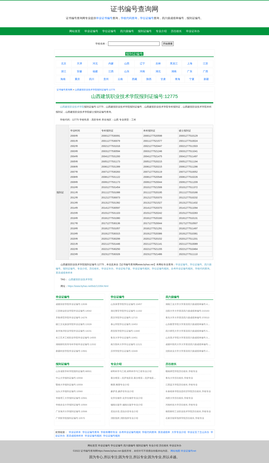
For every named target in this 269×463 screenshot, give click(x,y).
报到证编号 (145, 31)
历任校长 (176, 31)
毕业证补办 (193, 31)
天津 (79, 63)
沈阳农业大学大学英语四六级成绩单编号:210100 (190, 351)
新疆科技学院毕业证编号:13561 (71, 351)
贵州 (106, 79)
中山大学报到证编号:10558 (69, 378)
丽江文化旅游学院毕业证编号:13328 (74, 324)
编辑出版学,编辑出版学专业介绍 (127, 404)
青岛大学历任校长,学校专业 (179, 378)
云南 (120, 79)
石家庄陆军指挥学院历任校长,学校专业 (185, 418)
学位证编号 (147, 18)
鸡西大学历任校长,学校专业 (179, 398)
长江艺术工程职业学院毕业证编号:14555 (76, 337)
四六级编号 (127, 31)
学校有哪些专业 (109, 432)
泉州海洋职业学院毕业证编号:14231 (74, 331)
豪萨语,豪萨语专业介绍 (122, 391)
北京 (63, 63)
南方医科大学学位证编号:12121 (126, 344)
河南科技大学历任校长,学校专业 (181, 404)
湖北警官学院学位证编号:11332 (126, 311)
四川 (91, 79)
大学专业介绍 (179, 432)
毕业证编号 (91, 31)
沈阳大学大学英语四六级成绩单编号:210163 (187, 311)
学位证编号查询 (90, 432)
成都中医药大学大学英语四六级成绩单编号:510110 (191, 344)
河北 (95, 63)
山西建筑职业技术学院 (72, 106)
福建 (95, 71)
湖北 (158, 71)
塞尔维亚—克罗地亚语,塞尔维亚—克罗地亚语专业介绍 (138, 378)
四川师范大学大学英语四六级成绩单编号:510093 (190, 331)
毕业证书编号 (104, 18)
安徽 (79, 71)
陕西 (148, 79)
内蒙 (111, 63)
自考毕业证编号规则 (182, 268)
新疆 (206, 79)
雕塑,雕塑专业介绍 (120, 384)
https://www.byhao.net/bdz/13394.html (88, 286)
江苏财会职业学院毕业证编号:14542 (74, 311)
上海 (189, 63)
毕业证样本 (75, 432)
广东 (189, 71)
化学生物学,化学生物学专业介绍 (127, 398)
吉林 (158, 63)
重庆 (77, 79)
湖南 (174, 71)
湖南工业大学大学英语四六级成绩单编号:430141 (190, 304)
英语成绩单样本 (64, 272)
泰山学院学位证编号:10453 (124, 324)
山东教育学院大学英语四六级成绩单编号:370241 (190, 324)
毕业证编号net (188, 450)
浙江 (63, 71)
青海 (177, 79)
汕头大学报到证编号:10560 (69, 391)
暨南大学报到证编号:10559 (69, 384)
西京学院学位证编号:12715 (124, 317)
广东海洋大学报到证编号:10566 (71, 411)
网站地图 (175, 450)
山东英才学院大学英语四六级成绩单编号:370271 (190, 337)
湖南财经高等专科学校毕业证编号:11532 (76, 344)
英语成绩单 (164, 432)
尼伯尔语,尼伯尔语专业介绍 (124, 411)
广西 (205, 71)
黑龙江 (174, 63)
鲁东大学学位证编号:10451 (124, 337)
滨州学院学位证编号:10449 (124, 351)
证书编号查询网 (64, 89)
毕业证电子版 (123, 268)
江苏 (205, 63)
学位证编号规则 (160, 268)
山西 (126, 63)
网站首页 (74, 31)
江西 (111, 71)
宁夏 (191, 79)
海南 (63, 79)
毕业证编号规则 (141, 268)
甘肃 (163, 79)
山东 (126, 71)
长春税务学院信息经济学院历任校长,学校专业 (188, 391)
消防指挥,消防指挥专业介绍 (124, 418)
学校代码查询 (129, 18)
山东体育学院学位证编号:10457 (126, 304)
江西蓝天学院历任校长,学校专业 (181, 384)
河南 (142, 71)
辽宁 (142, 63)
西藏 (134, 79)
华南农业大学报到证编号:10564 (71, 404)
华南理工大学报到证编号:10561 (71, 398)
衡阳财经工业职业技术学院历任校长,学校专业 (188, 411)
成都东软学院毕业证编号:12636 (71, 304)
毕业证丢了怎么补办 (198, 432)
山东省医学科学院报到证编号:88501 (74, 371)
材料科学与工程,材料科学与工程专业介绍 (131, 371)
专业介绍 (161, 31)
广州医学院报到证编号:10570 (70, 418)
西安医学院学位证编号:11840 (125, 331)
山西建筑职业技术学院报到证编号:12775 (95, 89)
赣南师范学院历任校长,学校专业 (181, 371)
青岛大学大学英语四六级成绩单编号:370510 (187, 317)
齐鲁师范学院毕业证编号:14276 (71, 317)
